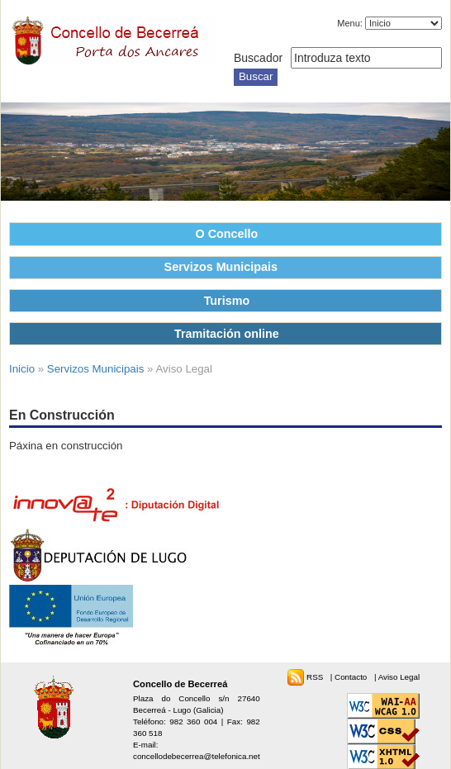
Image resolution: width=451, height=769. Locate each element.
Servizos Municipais (221, 266)
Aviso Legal (399, 676)
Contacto (352, 676)
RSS (315, 676)
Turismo (227, 300)
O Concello (227, 233)
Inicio (22, 369)
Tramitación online (226, 333)
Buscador (258, 57)
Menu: (350, 23)
